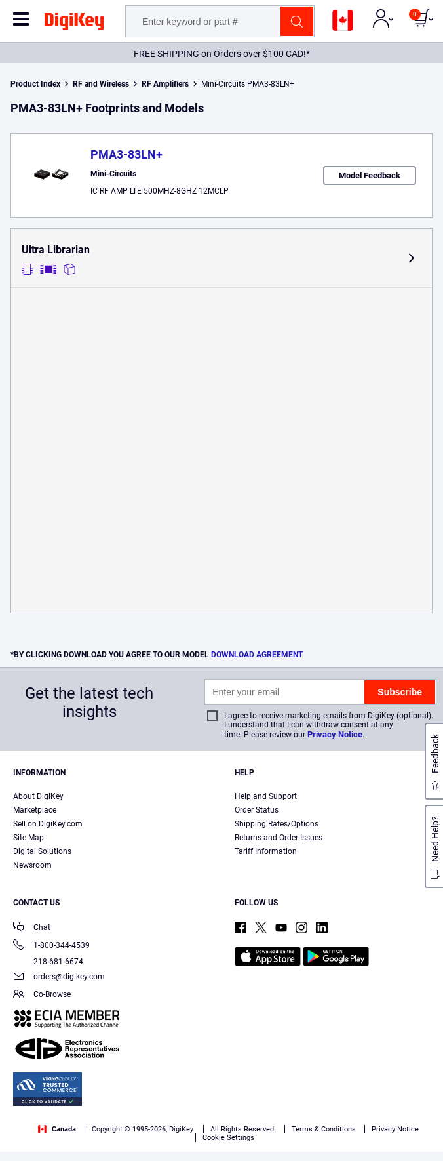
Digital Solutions (42, 851)
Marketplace (34, 810)
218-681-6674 (48, 961)
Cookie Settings (228, 1137)
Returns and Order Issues (278, 837)
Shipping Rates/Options (276, 823)
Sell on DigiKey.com (48, 823)
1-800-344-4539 (51, 946)
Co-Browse (42, 995)
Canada (57, 1129)
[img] (74, 23)
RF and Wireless (101, 84)
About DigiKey (38, 796)
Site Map (28, 837)
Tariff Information (266, 851)
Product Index (35, 84)
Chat (31, 928)
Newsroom (32, 865)
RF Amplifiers (165, 84)
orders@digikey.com (59, 977)
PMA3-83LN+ (126, 154)
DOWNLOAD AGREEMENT (257, 654)
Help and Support (266, 796)
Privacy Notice (334, 734)
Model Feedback (369, 175)
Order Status (257, 810)
